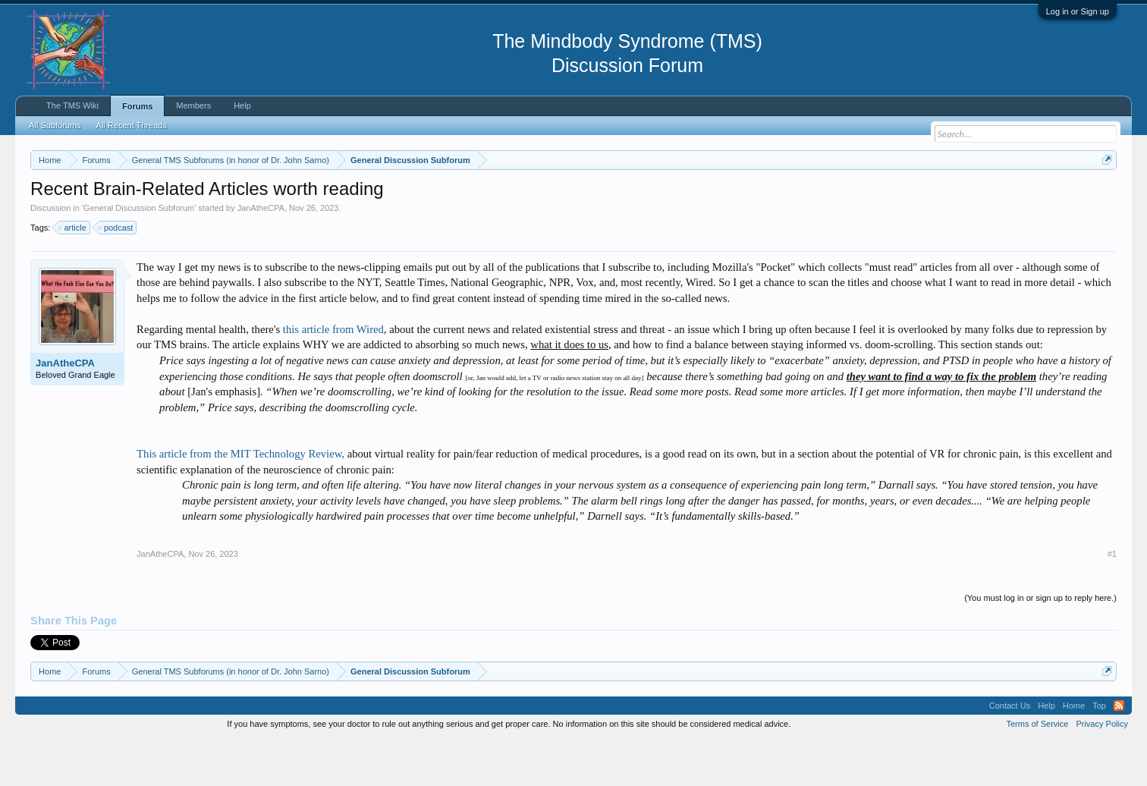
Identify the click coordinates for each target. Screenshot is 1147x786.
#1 (1112, 600)
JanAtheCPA (260, 253)
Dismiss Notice (1104, 195)
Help (242, 105)
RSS (1119, 751)
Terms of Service (1038, 769)
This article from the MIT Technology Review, (242, 499)
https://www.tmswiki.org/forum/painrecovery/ (725, 196)
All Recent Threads (131, 125)
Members (193, 105)
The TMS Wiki (72, 105)
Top (1099, 751)
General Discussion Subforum (138, 253)
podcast (116, 273)
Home (1074, 751)
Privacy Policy (1101, 769)
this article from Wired (333, 375)
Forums (137, 106)
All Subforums (54, 125)
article (72, 273)
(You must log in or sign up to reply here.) (1040, 644)
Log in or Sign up (1077, 11)
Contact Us (1009, 751)
